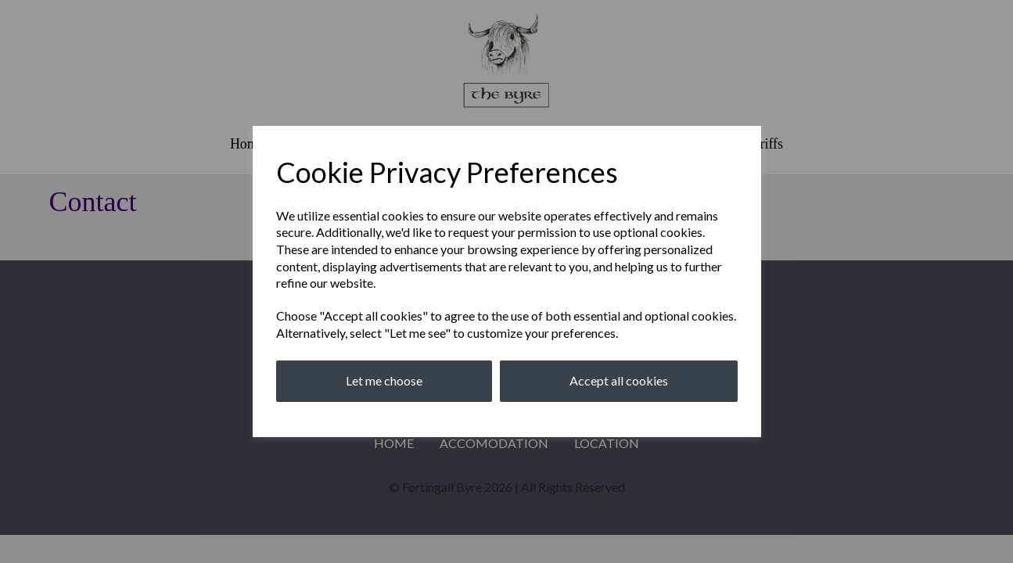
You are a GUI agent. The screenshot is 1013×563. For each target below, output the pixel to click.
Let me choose (384, 380)
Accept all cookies (618, 380)
